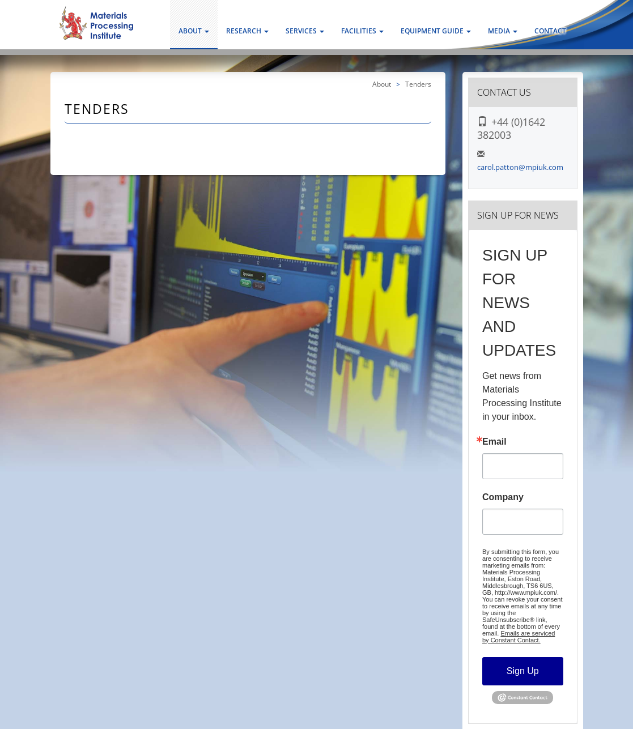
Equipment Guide (436, 31)
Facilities (362, 31)
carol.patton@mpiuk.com (520, 167)
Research (247, 31)
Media (502, 31)
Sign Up (523, 671)
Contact (550, 31)
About (194, 31)
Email (494, 441)
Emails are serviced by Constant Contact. (518, 636)
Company (503, 497)
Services (305, 31)
